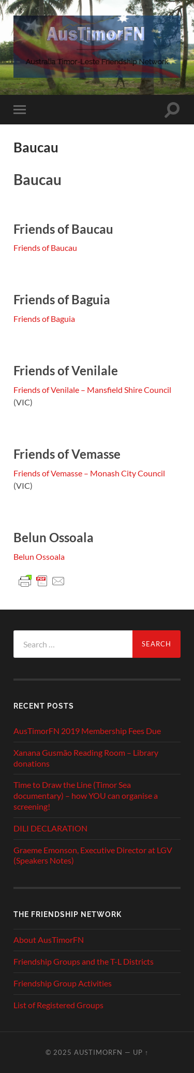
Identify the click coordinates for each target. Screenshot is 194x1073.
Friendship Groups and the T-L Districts (83, 961)
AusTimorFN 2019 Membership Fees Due (87, 731)
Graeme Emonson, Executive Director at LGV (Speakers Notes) (92, 855)
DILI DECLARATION (50, 828)
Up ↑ (140, 1052)
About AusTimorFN (48, 939)
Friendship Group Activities (62, 983)
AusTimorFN (98, 1052)
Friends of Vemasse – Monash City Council (89, 473)
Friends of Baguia (44, 318)
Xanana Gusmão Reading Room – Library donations (85, 757)
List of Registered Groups (58, 1005)
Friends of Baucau (45, 247)
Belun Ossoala (39, 556)
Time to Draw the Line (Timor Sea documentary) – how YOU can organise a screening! (85, 795)
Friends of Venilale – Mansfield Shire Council (92, 389)
